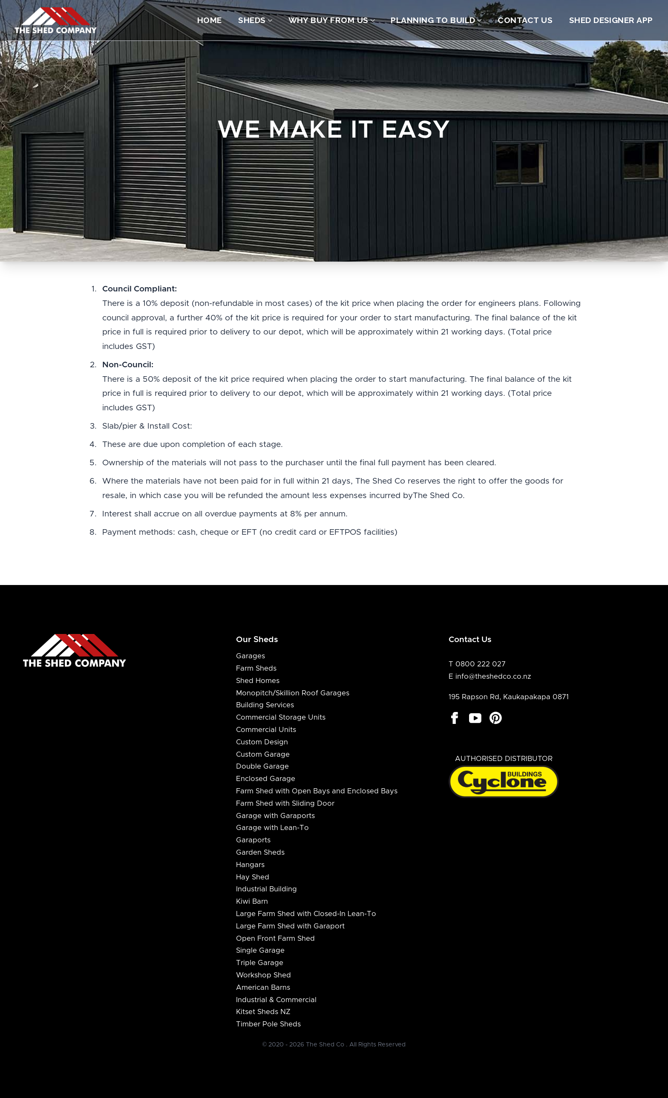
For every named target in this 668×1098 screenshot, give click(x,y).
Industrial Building (266, 889)
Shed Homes (257, 680)
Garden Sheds (260, 852)
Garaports (253, 840)
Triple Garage (259, 963)
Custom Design (262, 742)
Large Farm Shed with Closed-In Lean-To (306, 914)
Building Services (265, 705)
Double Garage (262, 766)
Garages (250, 656)
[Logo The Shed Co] (56, 20)
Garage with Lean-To (272, 827)
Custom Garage (263, 754)
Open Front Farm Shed (275, 938)
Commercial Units (266, 729)
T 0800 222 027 (477, 664)
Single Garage (260, 950)
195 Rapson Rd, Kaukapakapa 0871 (509, 697)
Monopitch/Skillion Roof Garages (292, 693)
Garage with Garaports (275, 816)
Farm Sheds (256, 668)
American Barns (263, 987)
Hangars (250, 865)
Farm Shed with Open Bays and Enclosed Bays (316, 791)
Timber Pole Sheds (268, 1024)
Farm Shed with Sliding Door (285, 803)
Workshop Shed (263, 975)
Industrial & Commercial (276, 1000)
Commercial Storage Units (280, 717)
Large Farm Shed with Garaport (290, 926)
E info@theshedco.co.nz (490, 676)
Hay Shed (252, 877)
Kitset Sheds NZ (263, 1012)
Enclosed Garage (265, 778)
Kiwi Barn (252, 901)
